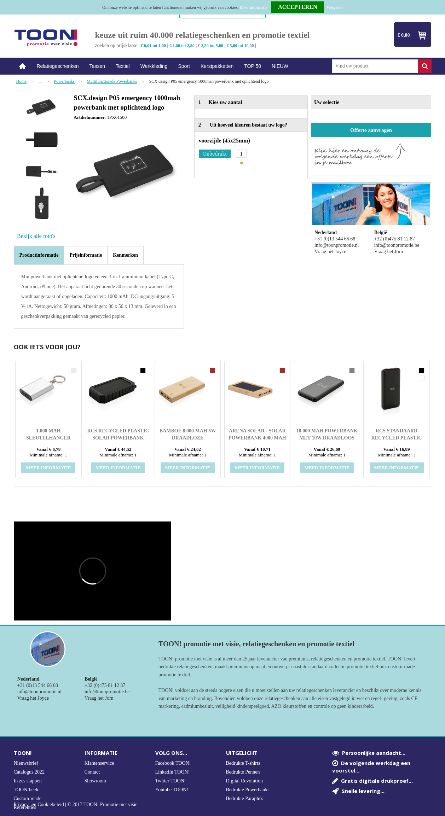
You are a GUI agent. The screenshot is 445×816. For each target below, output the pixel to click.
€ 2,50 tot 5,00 (210, 45)
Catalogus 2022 (29, 772)
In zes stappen (28, 780)
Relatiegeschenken (58, 66)
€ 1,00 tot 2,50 (182, 45)
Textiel (123, 66)
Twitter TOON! (170, 780)
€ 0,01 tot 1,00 (153, 45)
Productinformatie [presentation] (39, 255)
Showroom (95, 780)
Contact (92, 772)
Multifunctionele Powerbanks (112, 81)
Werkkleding (154, 66)
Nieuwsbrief (26, 763)
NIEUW (280, 66)
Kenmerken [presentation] (125, 255)
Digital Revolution (244, 780)
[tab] (39, 255)
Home (22, 66)
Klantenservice (99, 763)
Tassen (97, 66)
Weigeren (334, 7)
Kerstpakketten (217, 66)
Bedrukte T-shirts (243, 763)
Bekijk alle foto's (36, 236)
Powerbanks (64, 81)
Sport (184, 66)
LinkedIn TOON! (172, 772)
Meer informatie (253, 7)
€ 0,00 (404, 35)
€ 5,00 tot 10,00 (240, 45)
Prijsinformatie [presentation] (85, 255)
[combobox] (375, 66)
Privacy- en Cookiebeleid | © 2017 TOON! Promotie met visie (76, 804)
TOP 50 (252, 66)
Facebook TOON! (173, 763)
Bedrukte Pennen (243, 772)
